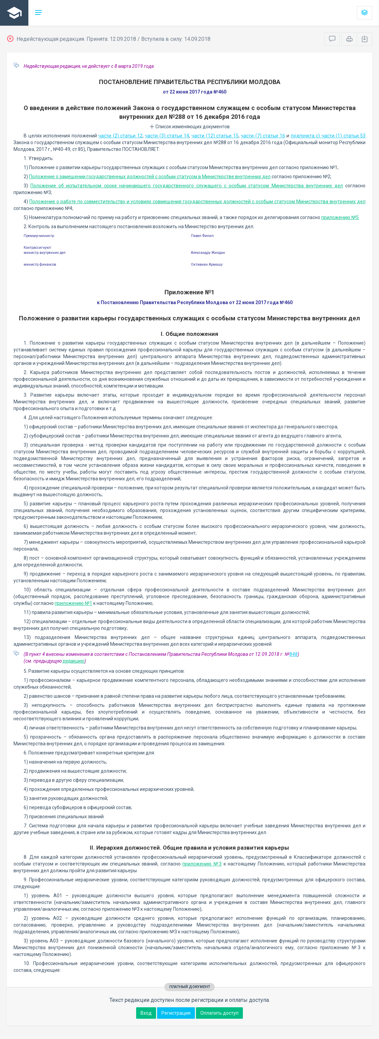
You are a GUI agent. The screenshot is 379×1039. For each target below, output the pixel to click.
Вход (146, 1013)
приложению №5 (340, 217)
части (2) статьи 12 (120, 135)
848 (293, 654)
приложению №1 (73, 603)
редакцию (73, 661)
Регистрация (176, 1013)
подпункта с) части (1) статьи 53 (328, 135)
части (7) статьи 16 (263, 135)
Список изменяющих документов (190, 126)
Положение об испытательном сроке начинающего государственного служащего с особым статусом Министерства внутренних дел (186, 185)
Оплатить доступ (219, 1013)
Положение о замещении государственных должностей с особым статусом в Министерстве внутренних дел (150, 176)
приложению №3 (202, 864)
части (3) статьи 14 (167, 135)
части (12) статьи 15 (215, 135)
